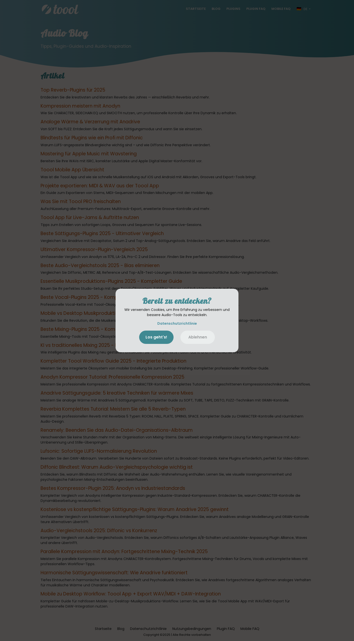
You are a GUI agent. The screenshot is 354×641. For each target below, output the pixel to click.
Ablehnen (197, 337)
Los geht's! (156, 337)
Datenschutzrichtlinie (177, 323)
